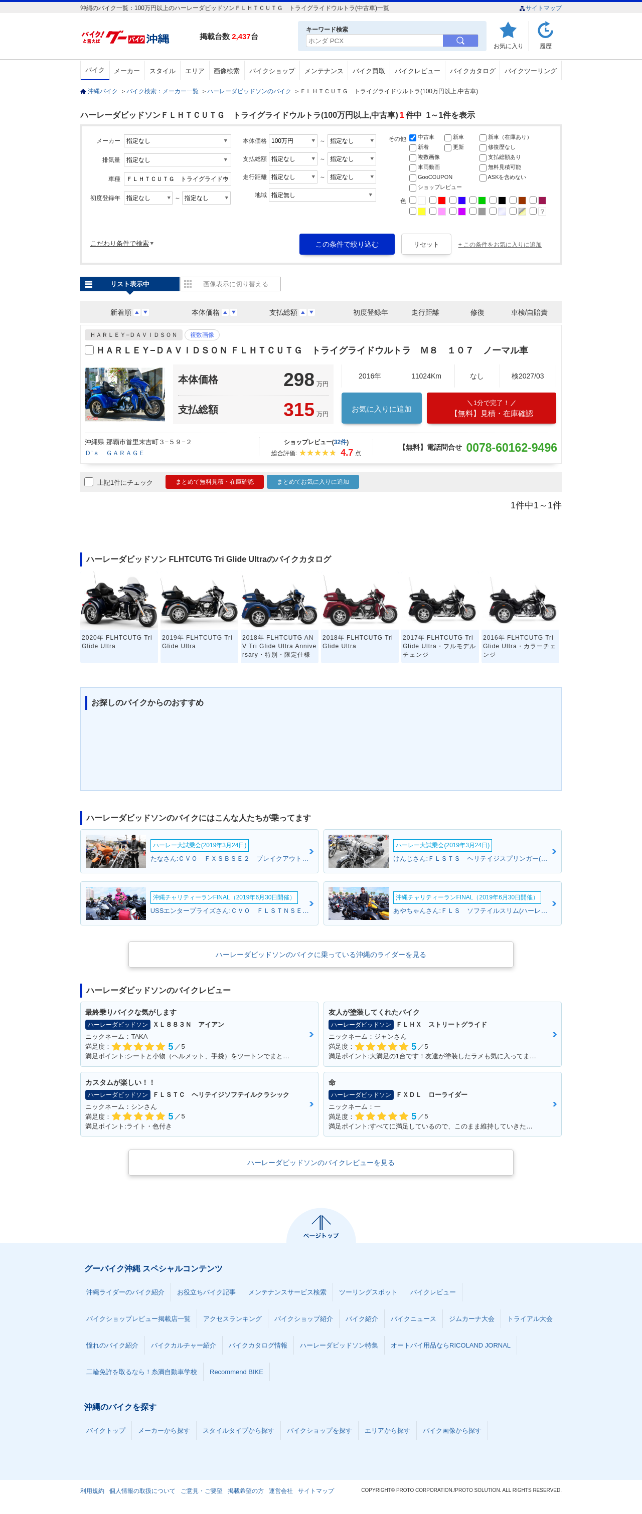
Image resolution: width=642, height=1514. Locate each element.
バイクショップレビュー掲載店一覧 (138, 1318)
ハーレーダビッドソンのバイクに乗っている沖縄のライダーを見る (321, 955)
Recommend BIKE (236, 1372)
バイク (95, 70)
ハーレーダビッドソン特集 (339, 1345)
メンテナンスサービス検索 (287, 1292)
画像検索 (227, 71)
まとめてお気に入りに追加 (313, 481)
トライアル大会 (530, 1318)
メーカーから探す (164, 1430)
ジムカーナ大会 (472, 1318)
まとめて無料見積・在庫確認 (215, 481)
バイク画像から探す (452, 1430)
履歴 (546, 46)
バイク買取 (369, 71)
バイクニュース (413, 1318)
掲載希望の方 (246, 1490)
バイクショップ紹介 (303, 1318)
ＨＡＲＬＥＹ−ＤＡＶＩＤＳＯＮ (134, 334)
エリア (195, 71)
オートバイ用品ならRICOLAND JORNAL (451, 1345)
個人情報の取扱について (142, 1490)
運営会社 (281, 1490)
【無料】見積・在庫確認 (491, 408)
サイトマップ (540, 8)
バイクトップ (105, 1430)
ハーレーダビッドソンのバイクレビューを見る (321, 1163)
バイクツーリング (531, 71)
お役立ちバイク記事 (206, 1292)
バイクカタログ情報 (258, 1345)
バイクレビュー (417, 71)
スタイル (162, 71)
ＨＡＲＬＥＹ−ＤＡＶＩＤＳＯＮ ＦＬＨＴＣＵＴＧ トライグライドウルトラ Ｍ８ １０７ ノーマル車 (312, 350)
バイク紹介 (362, 1318)
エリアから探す (387, 1430)
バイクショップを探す (319, 1430)
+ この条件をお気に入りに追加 (500, 244)
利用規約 (92, 1490)
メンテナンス (324, 71)
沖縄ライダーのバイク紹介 (125, 1292)
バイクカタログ (473, 71)
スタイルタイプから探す (238, 1430)
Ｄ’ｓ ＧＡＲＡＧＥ (115, 453)
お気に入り (509, 46)
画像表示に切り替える (235, 284)
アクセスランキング (232, 1318)
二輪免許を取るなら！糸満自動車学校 (141, 1372)
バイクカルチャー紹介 (183, 1345)
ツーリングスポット (368, 1292)
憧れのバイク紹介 (112, 1345)
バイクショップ (272, 71)
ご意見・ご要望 (202, 1490)
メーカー (127, 71)
